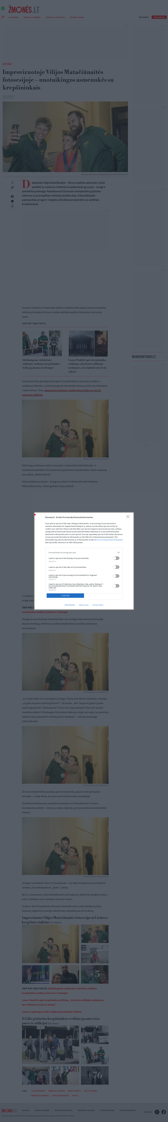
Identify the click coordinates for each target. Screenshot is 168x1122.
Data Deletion (70, 605)
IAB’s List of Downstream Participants (108, 540)
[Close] (128, 517)
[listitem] (84, 552)
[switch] (116, 558)
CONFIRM (65, 596)
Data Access (84, 605)
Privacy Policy (98, 605)
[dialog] (84, 561)
